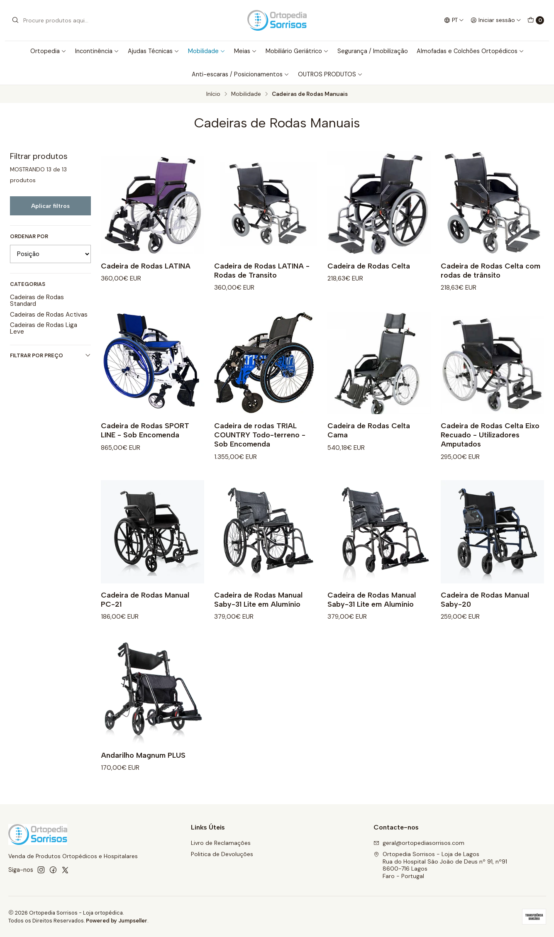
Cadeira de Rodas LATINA (145, 265)
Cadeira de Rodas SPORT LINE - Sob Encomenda (145, 442)
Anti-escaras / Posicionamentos (240, 74)
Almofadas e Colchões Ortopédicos (470, 51)
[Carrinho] (536, 20)
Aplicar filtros (50, 206)
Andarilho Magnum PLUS (143, 767)
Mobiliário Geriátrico (297, 51)
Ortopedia (48, 51)
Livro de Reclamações (221, 843)
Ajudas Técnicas (153, 51)
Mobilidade (206, 51)
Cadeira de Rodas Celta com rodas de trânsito (490, 270)
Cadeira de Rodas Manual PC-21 (145, 611)
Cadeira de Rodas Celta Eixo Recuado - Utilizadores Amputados (490, 447)
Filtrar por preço (50, 355)
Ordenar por (29, 236)
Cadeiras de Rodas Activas (49, 314)
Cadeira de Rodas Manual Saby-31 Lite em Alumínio (258, 611)
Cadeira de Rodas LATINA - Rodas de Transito (262, 270)
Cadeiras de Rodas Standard (37, 300)
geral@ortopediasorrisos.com (418, 843)
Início (213, 94)
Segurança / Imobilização (372, 51)
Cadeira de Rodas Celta (368, 265)
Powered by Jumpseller (116, 920)
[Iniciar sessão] (496, 20)
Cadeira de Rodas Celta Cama (368, 442)
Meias (245, 51)
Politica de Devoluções (222, 854)
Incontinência (97, 51)
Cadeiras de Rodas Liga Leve (43, 328)
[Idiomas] (454, 20)
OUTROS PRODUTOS (330, 74)
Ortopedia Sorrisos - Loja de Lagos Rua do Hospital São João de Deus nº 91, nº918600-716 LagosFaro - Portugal (440, 865)
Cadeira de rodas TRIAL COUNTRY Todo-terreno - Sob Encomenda (259, 447)
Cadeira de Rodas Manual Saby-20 (485, 611)
